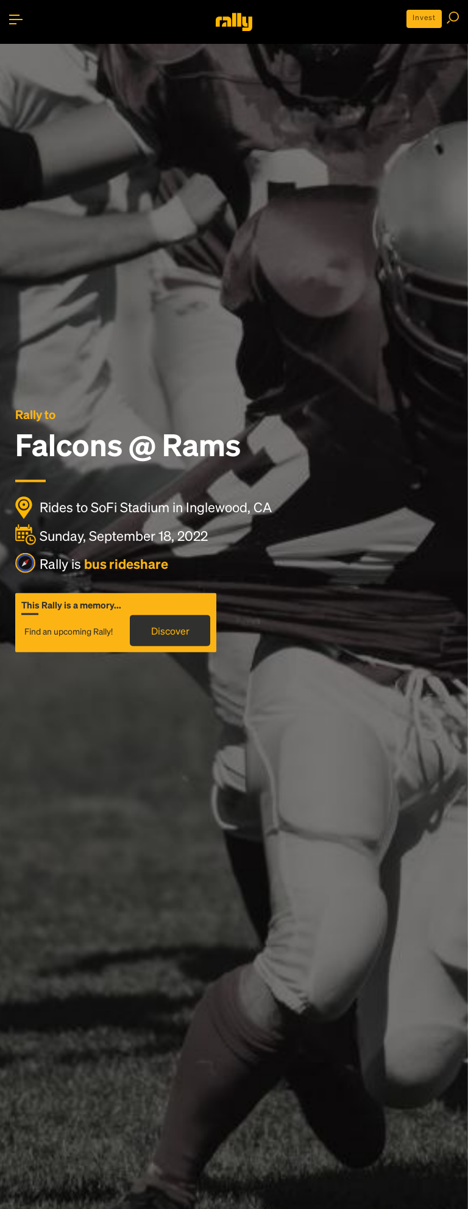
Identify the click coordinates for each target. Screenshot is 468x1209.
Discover (170, 630)
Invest (424, 17)
